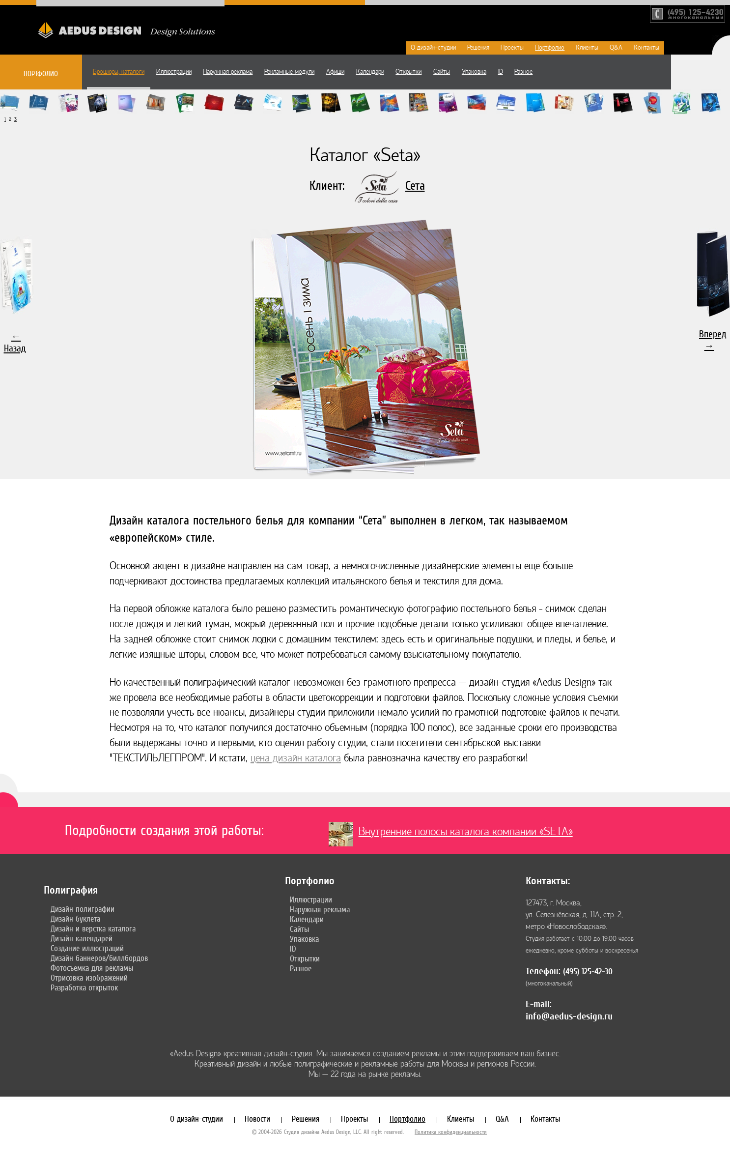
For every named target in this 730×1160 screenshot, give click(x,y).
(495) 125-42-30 (588, 971)
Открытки (408, 72)
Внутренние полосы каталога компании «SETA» (466, 831)
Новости (257, 1119)
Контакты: (548, 880)
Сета (415, 185)
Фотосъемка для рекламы (92, 968)
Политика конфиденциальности (451, 1132)
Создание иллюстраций (87, 948)
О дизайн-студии (433, 48)
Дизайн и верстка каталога (93, 928)
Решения (478, 48)
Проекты (512, 48)
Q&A (616, 48)
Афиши (335, 72)
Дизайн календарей (81, 938)
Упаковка (474, 72)
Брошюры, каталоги (118, 72)
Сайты (441, 72)
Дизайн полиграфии (82, 909)
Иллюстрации (174, 72)
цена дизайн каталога (296, 758)
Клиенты (587, 48)
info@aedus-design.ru (569, 1016)
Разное (523, 72)
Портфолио (549, 48)
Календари (370, 72)
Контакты (646, 48)
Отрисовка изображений (89, 978)
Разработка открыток (84, 987)
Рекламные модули (289, 72)
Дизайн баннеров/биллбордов (99, 958)
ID (500, 72)
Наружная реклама (228, 72)
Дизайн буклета (75, 919)
